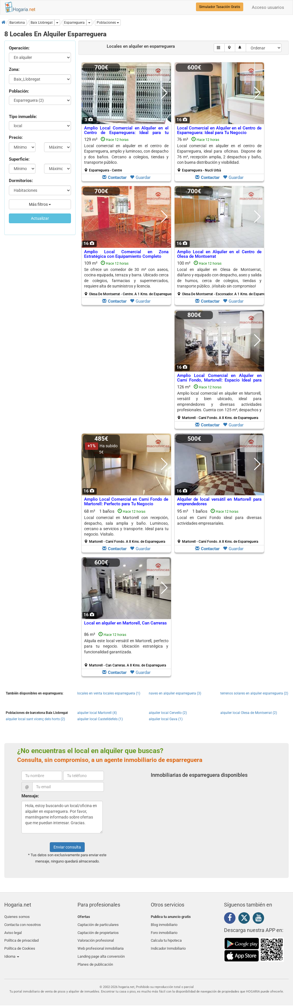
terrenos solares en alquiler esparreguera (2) (254, 693)
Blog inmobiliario (164, 923)
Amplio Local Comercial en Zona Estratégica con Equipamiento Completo (126, 254)
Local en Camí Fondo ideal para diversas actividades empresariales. (219, 520)
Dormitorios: (21, 180)
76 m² (219, 154)
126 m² (219, 402)
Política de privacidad (21, 937)
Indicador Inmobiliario (168, 943)
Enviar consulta (67, 847)
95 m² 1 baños (219, 526)
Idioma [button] (11, 950)
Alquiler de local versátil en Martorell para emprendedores (219, 502)
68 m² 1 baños (126, 526)
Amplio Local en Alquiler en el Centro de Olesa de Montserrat (219, 254)
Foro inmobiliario (164, 930)
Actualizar (40, 218)
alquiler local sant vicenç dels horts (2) (35, 719)
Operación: (19, 48)
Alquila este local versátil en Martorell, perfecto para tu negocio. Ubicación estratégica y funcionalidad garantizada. (126, 646)
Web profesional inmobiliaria (101, 943)
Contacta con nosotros (22, 923)
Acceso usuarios (268, 7)
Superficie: (19, 159)
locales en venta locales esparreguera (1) (108, 693)
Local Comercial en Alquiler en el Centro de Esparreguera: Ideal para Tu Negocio (219, 130)
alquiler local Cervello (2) (168, 713)
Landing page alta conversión (101, 950)
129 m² (126, 154)
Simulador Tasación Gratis (219, 7)
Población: (19, 91)
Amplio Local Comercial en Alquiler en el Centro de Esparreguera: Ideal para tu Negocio (126, 132)
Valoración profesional (96, 937)
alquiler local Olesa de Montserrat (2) (248, 713)
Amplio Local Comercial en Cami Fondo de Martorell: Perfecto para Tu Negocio (126, 502)
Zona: (14, 69)
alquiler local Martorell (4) (97, 713)
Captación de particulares (98, 923)
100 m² (221, 278)
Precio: (16, 137)
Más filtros (40, 204)
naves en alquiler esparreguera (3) (175, 693)
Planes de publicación (95, 957)
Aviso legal (13, 930)
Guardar (140, 177)
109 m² (128, 278)
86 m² (126, 649)
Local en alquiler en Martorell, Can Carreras (125, 623)
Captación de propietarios (98, 930)
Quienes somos (17, 917)
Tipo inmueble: (23, 116)
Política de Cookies (19, 943)
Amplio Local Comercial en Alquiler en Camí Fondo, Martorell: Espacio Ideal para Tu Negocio (219, 380)
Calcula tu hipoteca (166, 937)
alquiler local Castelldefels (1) (100, 719)
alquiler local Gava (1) (166, 719)
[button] (108, 22)
